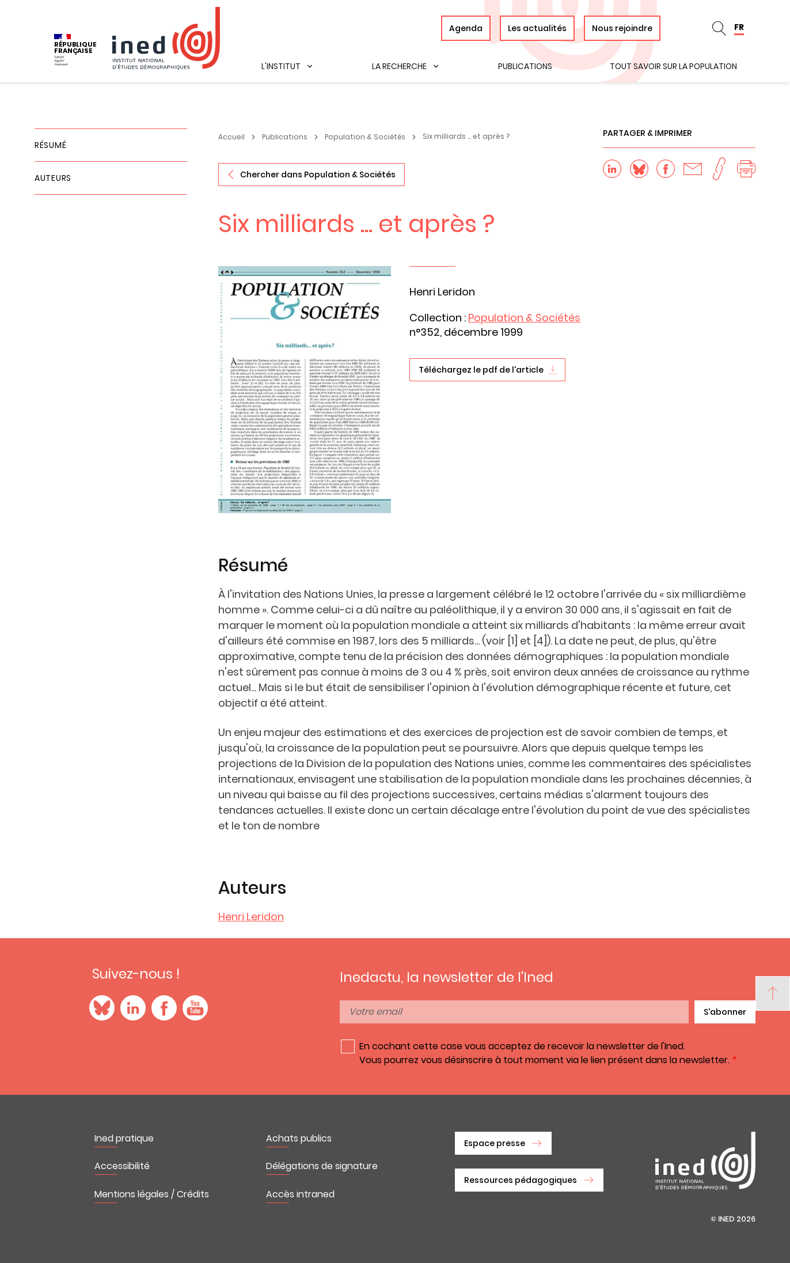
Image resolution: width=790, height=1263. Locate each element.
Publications (525, 66)
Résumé (50, 145)
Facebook (164, 1007)
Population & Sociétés (365, 137)
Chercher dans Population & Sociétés (318, 174)
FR (739, 27)
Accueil (231, 137)
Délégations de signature (322, 1166)
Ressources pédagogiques (520, 1180)
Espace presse (494, 1143)
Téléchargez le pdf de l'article (481, 370)
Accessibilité (122, 1166)
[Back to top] (772, 993)
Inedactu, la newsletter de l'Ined (446, 977)
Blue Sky (102, 1007)
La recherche (399, 66)
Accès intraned (300, 1194)
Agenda (466, 28)
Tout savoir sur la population (673, 66)
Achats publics (299, 1138)
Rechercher (719, 28)
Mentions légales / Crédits (151, 1194)
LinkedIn (133, 1007)
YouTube (195, 1007)
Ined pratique (124, 1138)
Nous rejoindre (622, 28)
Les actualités (537, 28)
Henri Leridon (251, 916)
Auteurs (53, 178)
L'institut (281, 66)
